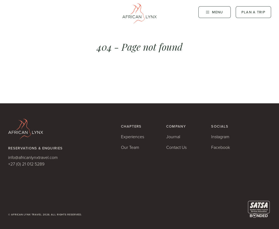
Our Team (130, 147)
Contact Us (176, 147)
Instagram (220, 137)
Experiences (132, 137)
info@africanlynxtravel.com (33, 157)
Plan (253, 12)
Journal (173, 137)
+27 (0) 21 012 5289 (26, 164)
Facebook (220, 147)
